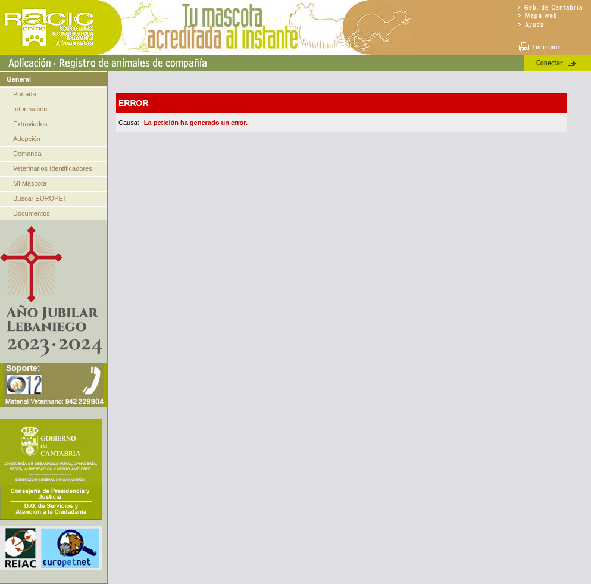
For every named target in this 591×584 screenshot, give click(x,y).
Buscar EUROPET (40, 198)
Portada (24, 94)
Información (30, 109)
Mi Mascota (29, 183)
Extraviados (30, 123)
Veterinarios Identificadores (52, 168)
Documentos (31, 213)
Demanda (27, 153)
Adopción (26, 138)
